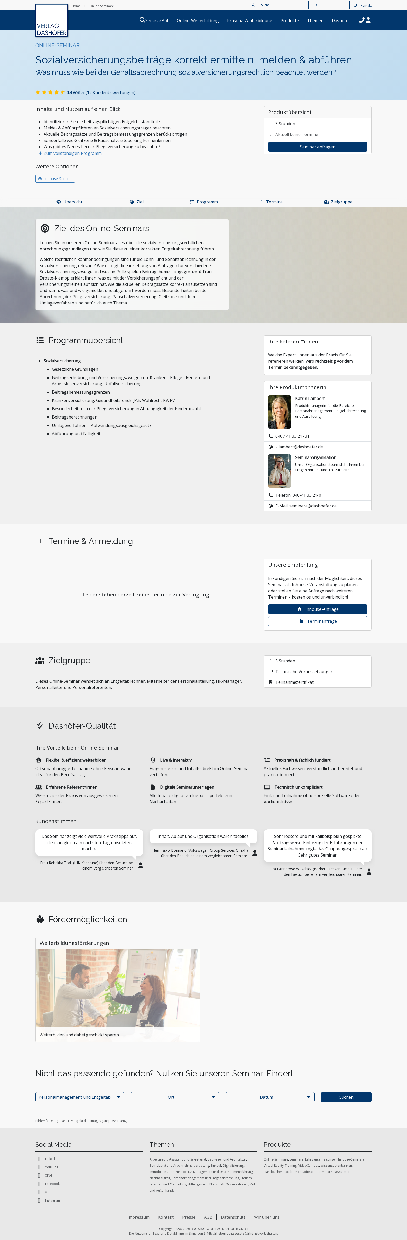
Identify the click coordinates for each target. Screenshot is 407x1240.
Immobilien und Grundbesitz (171, 1172)
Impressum (138, 1217)
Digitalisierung (233, 1165)
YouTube (46, 1167)
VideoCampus (308, 1165)
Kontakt (363, 5)
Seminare (296, 1159)
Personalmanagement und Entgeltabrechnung (205, 1178)
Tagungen (329, 1159)
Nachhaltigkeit (160, 1178)
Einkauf (216, 1165)
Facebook (47, 1184)
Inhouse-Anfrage (318, 609)
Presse (188, 1217)
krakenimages (90, 1121)
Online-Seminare (276, 1159)
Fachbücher (292, 1172)
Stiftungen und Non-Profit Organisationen (218, 1184)
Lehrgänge (313, 1159)
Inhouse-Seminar (55, 178)
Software (308, 1172)
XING (43, 1175)
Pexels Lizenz (67, 1121)
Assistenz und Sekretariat (187, 1159)
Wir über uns (267, 1217)
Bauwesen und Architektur (227, 1159)
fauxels (51, 1121)
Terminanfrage (318, 621)
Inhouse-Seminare (351, 1159)
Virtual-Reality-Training (280, 1165)
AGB (208, 1217)
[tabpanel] (89, 853)
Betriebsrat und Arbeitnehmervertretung (179, 1165)
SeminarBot (163, 20)
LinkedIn (46, 1159)
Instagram (47, 1200)
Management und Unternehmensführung (223, 1172)
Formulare (324, 1172)
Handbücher (273, 1172)
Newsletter (342, 1172)
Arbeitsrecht (159, 1159)
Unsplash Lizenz (114, 1121)
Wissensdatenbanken (336, 1165)
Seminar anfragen (317, 147)
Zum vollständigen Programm (70, 153)
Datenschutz (233, 1217)
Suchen (346, 1097)
